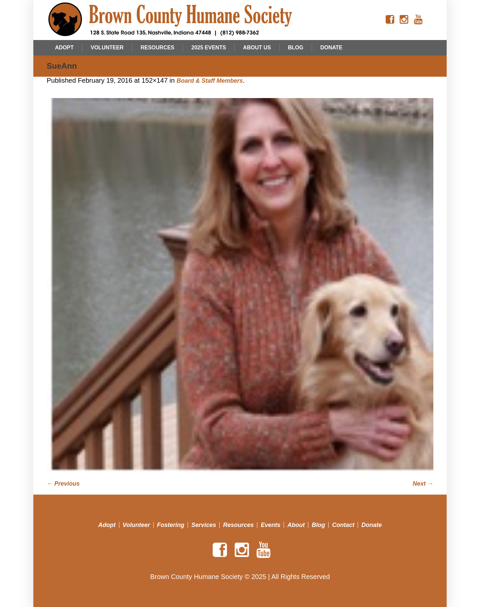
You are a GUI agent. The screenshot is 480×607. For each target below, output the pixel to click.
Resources (238, 525)
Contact (343, 525)
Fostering (170, 525)
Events (270, 525)
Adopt (107, 525)
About (296, 525)
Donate (371, 525)
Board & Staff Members (210, 80)
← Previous (63, 483)
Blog (318, 525)
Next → (423, 483)
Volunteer (136, 525)
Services (203, 525)
